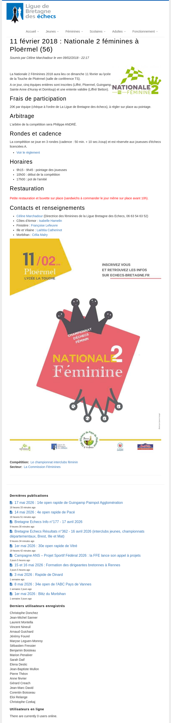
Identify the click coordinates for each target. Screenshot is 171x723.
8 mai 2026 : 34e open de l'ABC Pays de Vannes (52, 584)
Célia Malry (40, 235)
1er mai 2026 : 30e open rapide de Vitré (45, 546)
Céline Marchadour (29, 216)
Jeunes (52, 31)
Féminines (74, 31)
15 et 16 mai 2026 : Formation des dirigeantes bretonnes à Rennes (67, 565)
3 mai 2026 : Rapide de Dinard (38, 575)
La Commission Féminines (42, 467)
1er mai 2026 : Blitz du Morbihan (40, 594)
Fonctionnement (145, 31)
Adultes (119, 31)
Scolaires (98, 31)
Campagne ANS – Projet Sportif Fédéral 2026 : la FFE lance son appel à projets (77, 555)
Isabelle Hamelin (50, 220)
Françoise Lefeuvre (44, 225)
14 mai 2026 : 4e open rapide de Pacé (44, 512)
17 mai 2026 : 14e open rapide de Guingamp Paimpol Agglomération (68, 503)
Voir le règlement (28, 152)
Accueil (32, 31)
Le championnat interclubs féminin (54, 462)
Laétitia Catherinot (49, 230)
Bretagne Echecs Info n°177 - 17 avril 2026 (48, 522)
